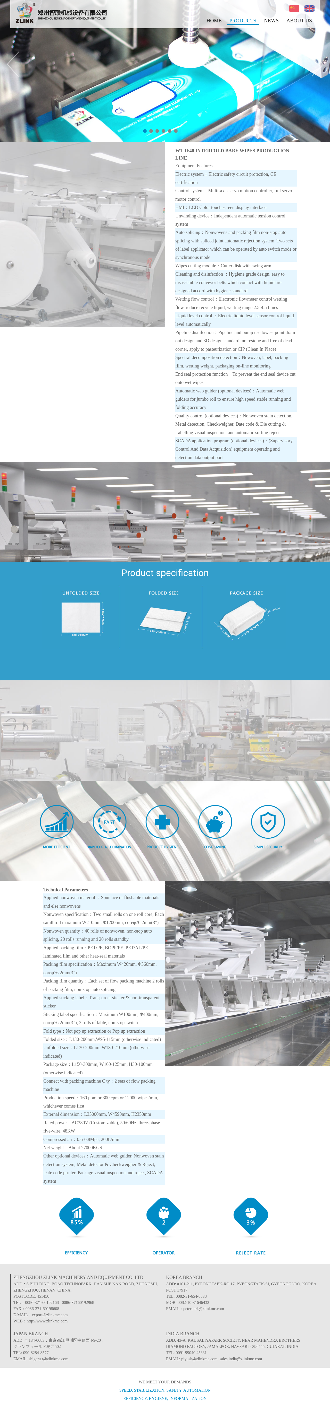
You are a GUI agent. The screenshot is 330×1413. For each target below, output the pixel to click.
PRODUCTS (242, 20)
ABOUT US (299, 20)
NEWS (271, 20)
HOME (214, 20)
